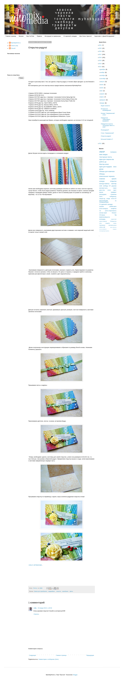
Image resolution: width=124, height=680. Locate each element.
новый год (102, 198)
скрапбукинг (65, 591)
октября (103, 75)
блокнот (114, 213)
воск (114, 167)
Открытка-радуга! (106, 136)
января (102, 103)
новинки (102, 179)
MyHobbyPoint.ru (16, 43)
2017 (101, 54)
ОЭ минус (102, 215)
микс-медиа (103, 154)
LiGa (35, 608)
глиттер (113, 183)
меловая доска (112, 225)
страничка (113, 194)
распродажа (102, 194)
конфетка (113, 208)
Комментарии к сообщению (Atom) (49, 659)
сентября (103, 78)
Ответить (36, 614)
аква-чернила (113, 227)
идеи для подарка (105, 167)
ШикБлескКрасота (104, 217)
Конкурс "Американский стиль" (108, 114)
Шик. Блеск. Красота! (85, 36)
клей (100, 186)
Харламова (102, 225)
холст (101, 196)
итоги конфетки (102, 229)
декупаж (114, 186)
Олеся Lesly (14, 45)
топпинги (113, 152)
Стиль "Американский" (108, 133)
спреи (114, 188)
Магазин (21, 36)
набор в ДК (102, 227)
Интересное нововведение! (106, 109)
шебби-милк (112, 206)
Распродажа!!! (105, 130)
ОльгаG (13, 48)
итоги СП (113, 198)
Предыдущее (90, 655)
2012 (101, 143)
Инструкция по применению (53, 36)
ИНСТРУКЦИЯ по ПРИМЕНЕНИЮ (107, 201)
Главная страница (11, 36)
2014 (101, 63)
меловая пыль (103, 188)
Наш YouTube (30, 36)
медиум (114, 229)
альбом (101, 206)
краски (101, 192)
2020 (101, 48)
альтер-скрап (103, 213)
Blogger (75, 675)
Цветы (71, 591)
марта (102, 97)
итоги (109, 190)
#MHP (102, 152)
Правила (39, 36)
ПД (115, 215)
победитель (113, 196)
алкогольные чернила (107, 176)
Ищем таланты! (106, 105)
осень (114, 223)
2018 (101, 51)
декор (101, 169)
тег (100, 210)
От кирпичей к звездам (70, 36)
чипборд (105, 186)
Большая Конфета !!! (107, 139)
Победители (113, 221)
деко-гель (102, 190)
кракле (114, 179)
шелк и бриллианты (110, 210)
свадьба (107, 223)
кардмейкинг (51, 591)
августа (103, 81)
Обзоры (102, 174)
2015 (101, 60)
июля (102, 84)
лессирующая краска (104, 230)
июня (102, 87)
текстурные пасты (105, 157)
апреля (102, 94)
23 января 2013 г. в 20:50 (45, 608)
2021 (101, 45)
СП (110, 186)
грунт (114, 190)
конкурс (102, 181)
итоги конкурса (103, 208)
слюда (108, 198)
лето (100, 223)
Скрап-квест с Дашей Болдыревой (104, 36)
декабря (103, 69)
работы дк (102, 162)
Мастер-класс (104, 164)
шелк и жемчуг (103, 221)
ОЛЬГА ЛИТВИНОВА (35, 565)
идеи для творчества (106, 159)
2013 (101, 66)
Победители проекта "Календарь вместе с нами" (108, 125)
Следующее (32, 655)
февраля (103, 100)
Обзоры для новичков (107, 171)
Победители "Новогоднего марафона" (106, 119)
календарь (102, 219)
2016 (101, 57)
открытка (58, 591)
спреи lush (113, 219)
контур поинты (104, 183)
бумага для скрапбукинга (40, 591)
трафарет (113, 192)
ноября (102, 72)
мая (101, 90)
